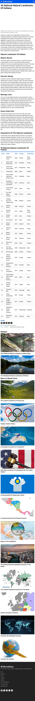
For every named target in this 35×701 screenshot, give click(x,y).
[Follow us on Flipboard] (2, 690)
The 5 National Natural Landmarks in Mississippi (15, 353)
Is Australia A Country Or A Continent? (12, 447)
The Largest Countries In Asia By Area (12, 400)
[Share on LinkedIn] (11, 323)
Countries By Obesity (7, 659)
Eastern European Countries (9, 612)
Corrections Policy (4, 684)
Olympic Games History (8, 423)
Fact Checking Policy (5, 682)
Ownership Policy (4, 686)
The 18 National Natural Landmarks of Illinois (14, 375)
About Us (2, 680)
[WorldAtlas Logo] (8, 1)
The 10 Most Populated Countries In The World (15, 589)
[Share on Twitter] (6, 323)
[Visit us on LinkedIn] (12, 690)
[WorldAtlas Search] (33, 1)
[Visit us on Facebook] (4, 690)
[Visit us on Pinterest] (9, 690)
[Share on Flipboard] (2, 323)
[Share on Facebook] (4, 323)
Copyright (2, 678)
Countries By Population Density (11, 636)
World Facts (14, 325)
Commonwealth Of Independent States (12, 495)
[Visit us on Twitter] (7, 690)
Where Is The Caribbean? (8, 541)
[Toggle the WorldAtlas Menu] (1, 1)
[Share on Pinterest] (9, 323)
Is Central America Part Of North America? (14, 518)
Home (2, 671)
